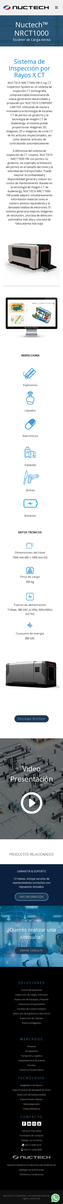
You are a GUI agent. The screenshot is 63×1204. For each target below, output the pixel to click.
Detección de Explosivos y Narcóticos (31, 1013)
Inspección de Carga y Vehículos (31, 994)
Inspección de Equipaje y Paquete (31, 999)
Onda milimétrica (31, 1108)
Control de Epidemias (31, 989)
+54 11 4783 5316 (32, 1144)
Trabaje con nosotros (31, 1140)
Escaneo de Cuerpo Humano (31, 1008)
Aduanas (31, 1046)
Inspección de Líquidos (31, 1018)
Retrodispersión (32, 1104)
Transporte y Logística (31, 1055)
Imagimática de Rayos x (31, 1085)
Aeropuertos (31, 1051)
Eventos (31, 1065)
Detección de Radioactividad (31, 1094)
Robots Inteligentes (31, 1022)
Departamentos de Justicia (31, 1060)
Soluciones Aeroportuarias (31, 1004)
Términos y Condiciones (31, 1174)
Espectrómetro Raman (31, 1099)
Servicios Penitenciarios (31, 1069)
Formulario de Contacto (31, 1135)
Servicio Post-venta (31, 1130)
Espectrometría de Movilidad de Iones (31, 1089)
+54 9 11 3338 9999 (32, 1149)
